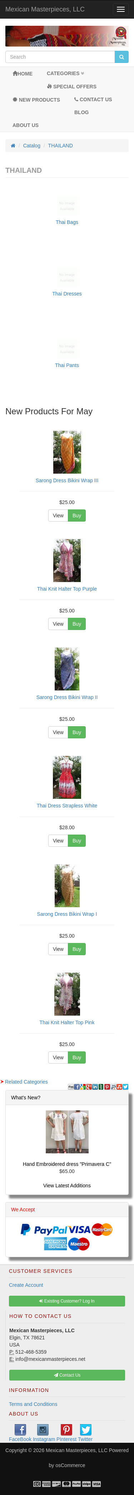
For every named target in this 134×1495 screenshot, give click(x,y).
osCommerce (70, 1465)
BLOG (81, 112)
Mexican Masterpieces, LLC (45, 9)
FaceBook (20, 1433)
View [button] (58, 515)
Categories (65, 73)
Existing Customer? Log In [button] (66, 1301)
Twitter (85, 1433)
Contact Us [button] (67, 1375)
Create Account (26, 1285)
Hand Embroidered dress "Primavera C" (67, 1164)
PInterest (66, 1433)
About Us (26, 125)
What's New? (25, 1097)
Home (23, 74)
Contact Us (93, 99)
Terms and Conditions (33, 1404)
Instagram (44, 1433)
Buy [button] (77, 515)
